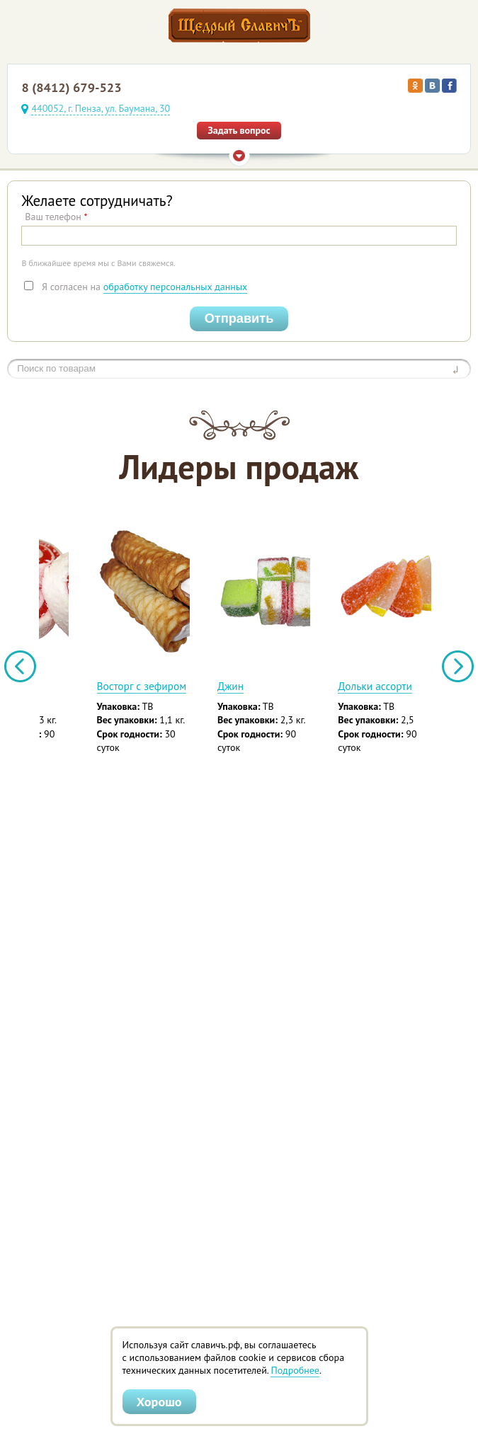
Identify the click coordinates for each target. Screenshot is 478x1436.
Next (458, 645)
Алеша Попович (89, 686)
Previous (20, 645)
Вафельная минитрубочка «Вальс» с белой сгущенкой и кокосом (291, 700)
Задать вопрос (238, 130)
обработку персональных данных (175, 286)
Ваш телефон (55, 216)
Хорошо (159, 1401)
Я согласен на (144, 286)
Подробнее (295, 1370)
